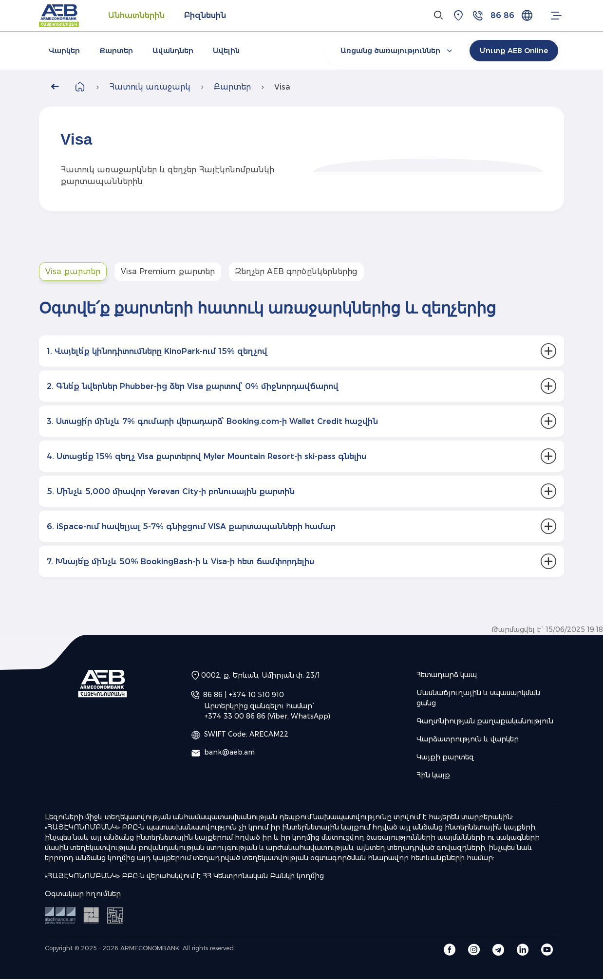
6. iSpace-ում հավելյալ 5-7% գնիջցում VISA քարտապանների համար (191, 526)
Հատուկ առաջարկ (149, 87)
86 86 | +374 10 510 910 (243, 694)
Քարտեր (116, 50)
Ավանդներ (172, 50)
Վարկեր (64, 50)
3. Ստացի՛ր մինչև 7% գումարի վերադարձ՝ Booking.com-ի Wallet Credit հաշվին (212, 421)
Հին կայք (433, 775)
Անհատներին (136, 15)
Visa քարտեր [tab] (72, 271)
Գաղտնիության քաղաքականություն (484, 721)
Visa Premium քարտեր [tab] (168, 271)
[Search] (439, 15)
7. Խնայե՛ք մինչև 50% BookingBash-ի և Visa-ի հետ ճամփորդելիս (180, 561)
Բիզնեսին (205, 15)
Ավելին (226, 50)
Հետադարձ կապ (446, 674)
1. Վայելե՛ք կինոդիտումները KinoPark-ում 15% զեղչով (157, 351)
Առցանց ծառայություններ (397, 50)
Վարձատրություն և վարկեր (467, 739)
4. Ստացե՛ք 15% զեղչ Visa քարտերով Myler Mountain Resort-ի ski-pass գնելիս (206, 456)
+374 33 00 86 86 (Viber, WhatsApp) (267, 716)
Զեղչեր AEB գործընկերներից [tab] (296, 271)
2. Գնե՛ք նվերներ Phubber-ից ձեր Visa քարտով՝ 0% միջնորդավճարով (193, 386)
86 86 (502, 15)
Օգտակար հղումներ (83, 893)
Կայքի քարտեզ (445, 757)
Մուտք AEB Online (514, 50)
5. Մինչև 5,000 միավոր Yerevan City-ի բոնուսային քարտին (171, 491)
